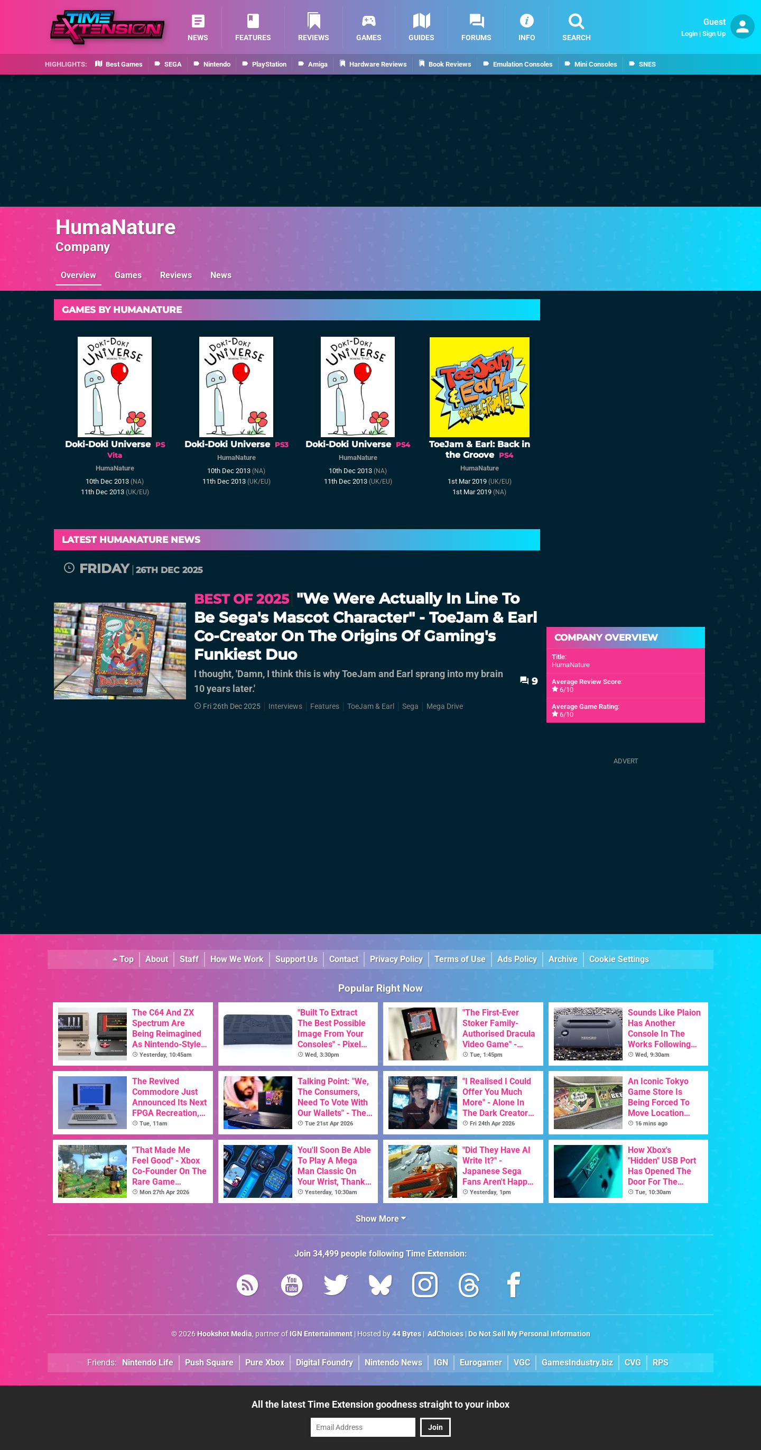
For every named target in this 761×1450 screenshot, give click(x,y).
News (220, 275)
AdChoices (444, 1333)
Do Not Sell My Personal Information (529, 1333)
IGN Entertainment (321, 1333)
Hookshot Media (224, 1333)
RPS (661, 1362)
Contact (343, 959)
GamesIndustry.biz (577, 1362)
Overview (78, 275)
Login (689, 34)
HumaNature (115, 227)
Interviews (285, 706)
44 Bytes (406, 1333)
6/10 (566, 690)
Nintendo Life (147, 1362)
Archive (563, 959)
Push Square (209, 1362)
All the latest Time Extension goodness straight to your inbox (380, 1404)
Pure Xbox (264, 1362)
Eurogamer (481, 1362)
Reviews (176, 275)
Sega (410, 706)
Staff (189, 959)
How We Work (237, 959)
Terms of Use (460, 959)
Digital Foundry (324, 1362)
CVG (633, 1362)
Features (324, 706)
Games (128, 275)
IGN (441, 1362)
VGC (522, 1362)
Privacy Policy (396, 959)
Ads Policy (517, 959)
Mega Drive (444, 706)
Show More (381, 1219)
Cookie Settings (619, 959)
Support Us (296, 959)
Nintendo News (393, 1362)
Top (123, 959)
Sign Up (714, 34)
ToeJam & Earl (370, 706)
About (156, 959)
